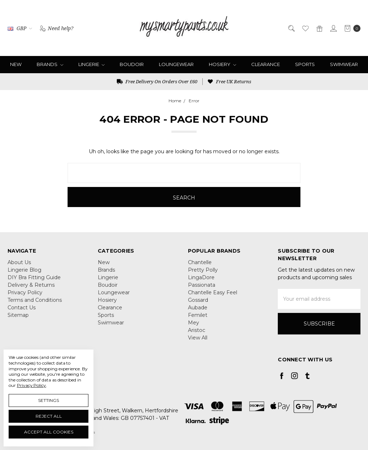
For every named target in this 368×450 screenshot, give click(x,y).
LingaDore (201, 277)
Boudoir (132, 64)
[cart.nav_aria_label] (350, 28)
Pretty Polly (203, 270)
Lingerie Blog (24, 270)
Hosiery (222, 64)
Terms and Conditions (35, 300)
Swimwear (344, 64)
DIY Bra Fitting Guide (34, 277)
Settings (48, 400)
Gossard (198, 300)
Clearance (265, 64)
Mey (193, 322)
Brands (50, 64)
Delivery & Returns (31, 285)
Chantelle (200, 262)
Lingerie (91, 64)
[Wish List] (305, 28)
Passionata (201, 285)
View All (197, 337)
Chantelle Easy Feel (212, 292)
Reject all (49, 416)
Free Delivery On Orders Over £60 (157, 81)
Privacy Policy (25, 292)
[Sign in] (333, 28)
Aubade (197, 307)
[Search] (291, 28)
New (16, 64)
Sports (305, 64)
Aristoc (196, 330)
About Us (19, 262)
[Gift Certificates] (319, 28)
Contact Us (22, 307)
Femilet (197, 315)
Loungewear (176, 64)
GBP (20, 28)
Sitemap (18, 315)
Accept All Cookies (48, 432)
